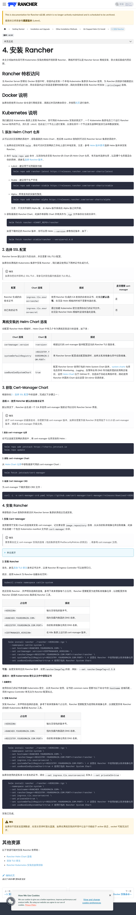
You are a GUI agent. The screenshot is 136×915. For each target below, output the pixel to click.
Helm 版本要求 (97, 145)
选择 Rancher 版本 (34, 159)
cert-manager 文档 (108, 542)
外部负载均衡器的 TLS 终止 (56, 275)
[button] (10, 901)
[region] (62, 901)
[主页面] (5, 29)
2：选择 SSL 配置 (19, 394)
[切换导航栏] (4, 4)
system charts (118, 366)
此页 (77, 102)
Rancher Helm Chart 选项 (19, 856)
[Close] (110, 895)
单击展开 (11, 552)
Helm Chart (68, 374)
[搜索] (124, 4)
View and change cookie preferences (91, 901)
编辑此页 (8, 875)
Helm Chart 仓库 (13, 464)
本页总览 (8, 41)
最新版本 (27, 20)
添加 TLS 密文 (20, 567)
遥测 (52, 826)
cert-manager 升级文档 (30, 423)
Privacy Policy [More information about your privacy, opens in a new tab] (30, 905)
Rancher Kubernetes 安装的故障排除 (25, 865)
